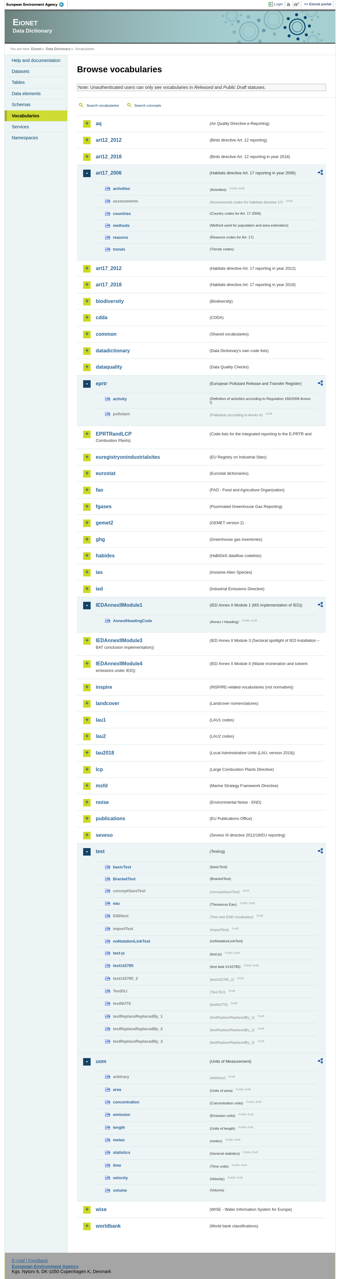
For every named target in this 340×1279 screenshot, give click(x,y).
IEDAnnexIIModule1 (119, 605)
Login (278, 4)
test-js (119, 953)
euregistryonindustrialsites (128, 457)
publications (110, 818)
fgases (104, 506)
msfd (102, 785)
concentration (126, 1102)
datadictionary (113, 350)
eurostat (105, 473)
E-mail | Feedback (30, 1260)
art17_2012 (109, 268)
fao (99, 490)
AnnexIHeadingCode (132, 620)
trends (119, 249)
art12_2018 (109, 156)
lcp (99, 769)
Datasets (20, 71)
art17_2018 (109, 284)
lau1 (101, 720)
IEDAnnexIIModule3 (119, 640)
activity (120, 398)
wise (101, 1209)
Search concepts (147, 105)
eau (116, 903)
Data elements (26, 93)
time (117, 1165)
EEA (37, 4)
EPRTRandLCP (114, 434)
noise (102, 802)
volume (120, 1190)
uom (101, 1061)
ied (99, 588)
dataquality (109, 367)
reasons (120, 237)
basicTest (122, 867)
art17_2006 (109, 173)
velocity (120, 1177)
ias (99, 572)
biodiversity (110, 301)
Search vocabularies (102, 105)
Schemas (21, 104)
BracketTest (124, 879)
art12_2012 (109, 140)
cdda (101, 317)
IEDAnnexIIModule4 (119, 663)
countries (122, 213)
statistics (121, 1152)
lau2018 (105, 752)
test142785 (123, 965)
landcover (107, 703)
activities (121, 188)
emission (121, 1114)
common (106, 334)
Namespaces (25, 137)
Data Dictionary (58, 49)
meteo (119, 1140)
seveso (104, 835)
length (119, 1127)
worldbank (108, 1226)
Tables (18, 82)
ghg (100, 539)
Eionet (36, 49)
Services (20, 126)
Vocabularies (25, 115)
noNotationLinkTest (131, 941)
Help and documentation (36, 60)
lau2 (101, 736)
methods (121, 225)
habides (105, 555)
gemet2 (104, 522)
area (117, 1089)
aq (99, 123)
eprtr (101, 383)
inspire (104, 687)
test (100, 851)
